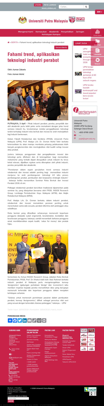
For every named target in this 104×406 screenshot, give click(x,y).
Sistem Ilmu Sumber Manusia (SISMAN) (34, 345)
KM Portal (30, 342)
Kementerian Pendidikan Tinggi (51, 336)
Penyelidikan (67, 31)
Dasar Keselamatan (15, 390)
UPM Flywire (66, 359)
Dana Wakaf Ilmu (68, 354)
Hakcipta (23, 392)
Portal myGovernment (50, 352)
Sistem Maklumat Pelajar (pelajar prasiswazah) (33, 370)
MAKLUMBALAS (49, 8)
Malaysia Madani (51, 339)
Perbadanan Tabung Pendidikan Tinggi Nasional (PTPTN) (52, 343)
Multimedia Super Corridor (51, 348)
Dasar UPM (66, 348)
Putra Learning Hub (33, 353)
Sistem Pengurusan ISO (69, 351)
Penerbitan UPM (68, 357)
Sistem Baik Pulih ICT (33, 349)
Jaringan (80, 31)
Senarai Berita (61, 47)
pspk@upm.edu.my (87, 138)
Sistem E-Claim (32, 359)
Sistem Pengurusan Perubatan (33, 356)
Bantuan (10, 388)
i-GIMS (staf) (31, 362)
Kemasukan (41, 31)
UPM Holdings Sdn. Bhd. (51, 360)
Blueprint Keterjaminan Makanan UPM (67, 336)
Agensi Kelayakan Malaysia (51, 356)
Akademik (54, 31)
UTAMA (38, 5)
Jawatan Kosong (32, 339)
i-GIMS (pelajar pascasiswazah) (32, 365)
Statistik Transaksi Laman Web (68, 341)
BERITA (14, 42)
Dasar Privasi (13, 392)
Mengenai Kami (25, 31)
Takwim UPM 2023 (69, 362)
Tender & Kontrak (68, 345)
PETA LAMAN (50, 5)
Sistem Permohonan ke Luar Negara (34, 336)
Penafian (18, 388)
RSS (10, 394)
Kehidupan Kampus (51, 34)
